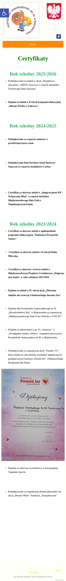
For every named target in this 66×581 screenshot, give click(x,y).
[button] (4, 13)
